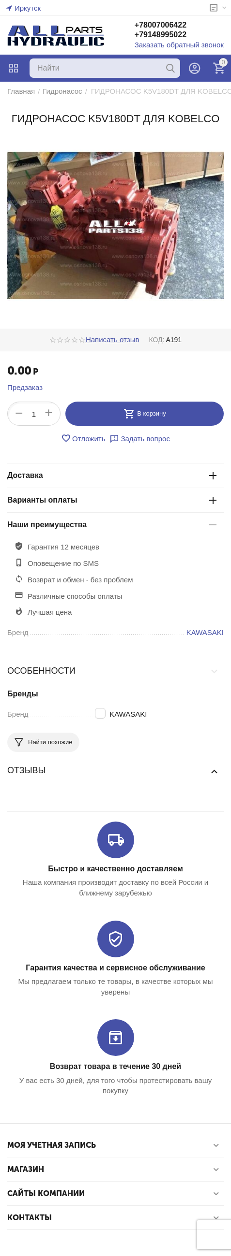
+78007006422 (160, 25)
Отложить (83, 438)
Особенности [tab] (113, 670)
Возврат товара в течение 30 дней (115, 1066)
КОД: (156, 340)
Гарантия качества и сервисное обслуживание (115, 968)
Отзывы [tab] (113, 770)
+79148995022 (160, 34)
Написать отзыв (112, 340)
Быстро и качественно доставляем (115, 869)
